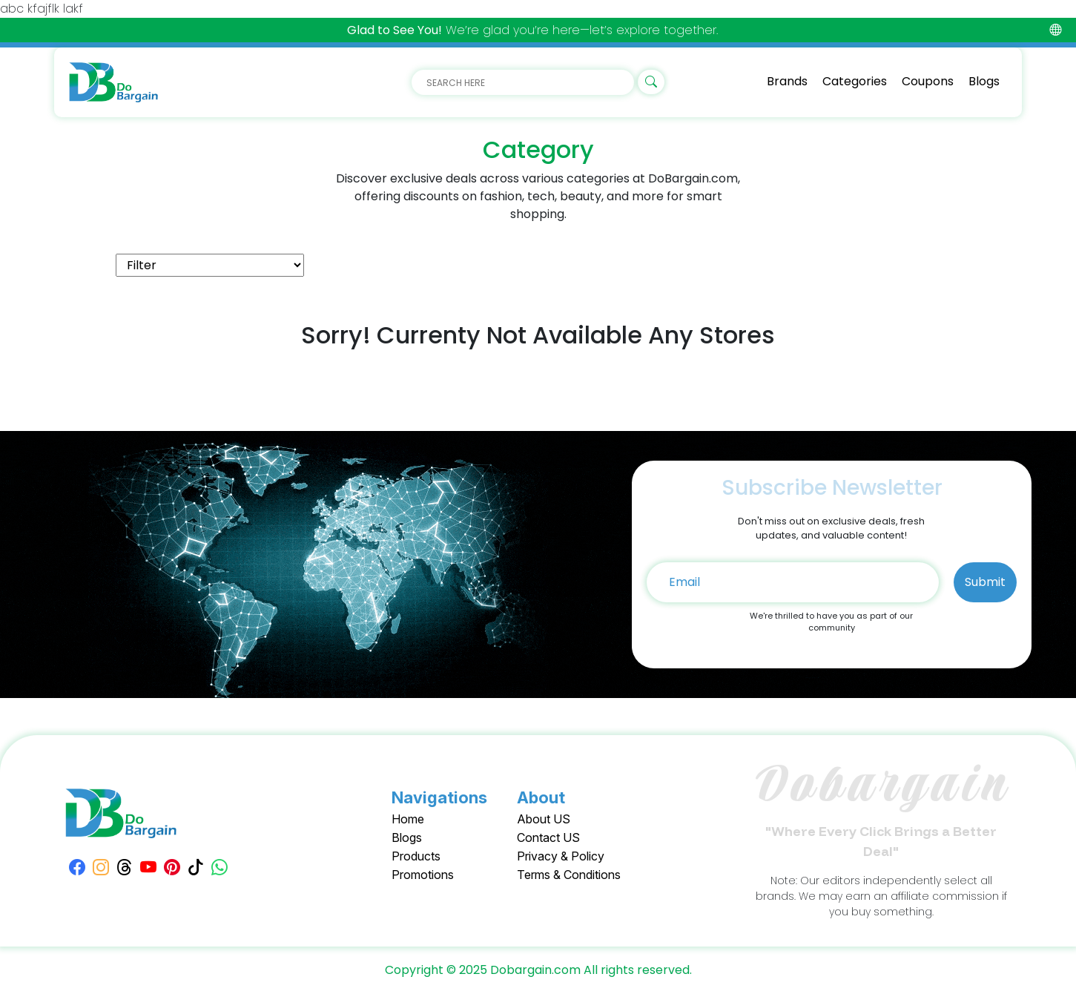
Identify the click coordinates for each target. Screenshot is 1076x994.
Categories (854, 81)
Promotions (423, 874)
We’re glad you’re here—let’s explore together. (532, 30)
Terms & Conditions (569, 874)
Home (408, 819)
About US (543, 819)
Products (416, 856)
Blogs (984, 81)
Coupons (928, 81)
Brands (787, 81)
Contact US (548, 837)
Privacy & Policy (560, 856)
